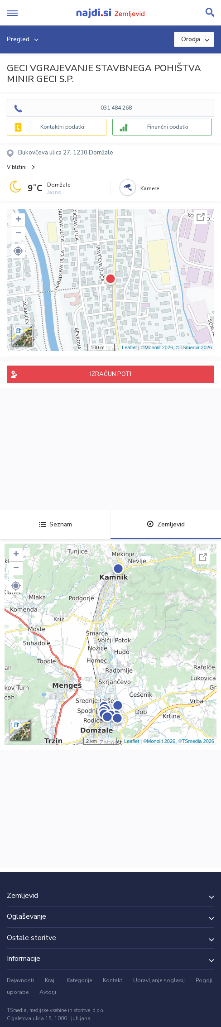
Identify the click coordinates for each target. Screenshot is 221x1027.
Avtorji (47, 992)
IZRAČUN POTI (110, 374)
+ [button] (18, 220)
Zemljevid (166, 524)
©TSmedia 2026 (194, 347)
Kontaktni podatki (62, 126)
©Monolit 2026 (157, 347)
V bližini (17, 167)
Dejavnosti (20, 980)
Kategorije (79, 980)
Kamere (149, 188)
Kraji (50, 980)
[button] (18, 251)
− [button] (18, 234)
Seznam (55, 524)
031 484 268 (116, 107)
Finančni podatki (167, 126)
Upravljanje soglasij (159, 980)
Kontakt (112, 980)
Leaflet (129, 347)
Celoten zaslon (200, 217)
